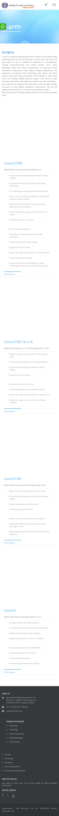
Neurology (13, 725)
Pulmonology (14, 742)
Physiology (9, 758)
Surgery (8, 754)
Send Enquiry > (10, 273)
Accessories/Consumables (15, 770)
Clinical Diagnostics (12, 766)
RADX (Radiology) (16, 738)
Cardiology (13, 729)
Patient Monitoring (16, 734)
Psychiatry (9, 762)
